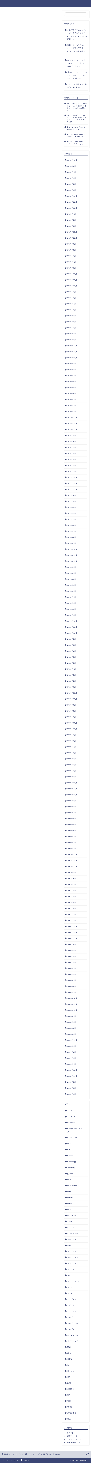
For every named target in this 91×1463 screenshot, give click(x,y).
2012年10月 (72, 561)
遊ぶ (69, 1419)
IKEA (69, 1144)
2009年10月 (72, 729)
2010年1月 (71, 717)
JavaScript (71, 1168)
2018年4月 (71, 214)
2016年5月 (71, 316)
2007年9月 (71, 872)
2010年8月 (71, 711)
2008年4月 (71, 831)
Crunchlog (10, 3)
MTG (69, 1209)
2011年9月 (71, 639)
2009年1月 (71, 777)
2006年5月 (71, 968)
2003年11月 (72, 1076)
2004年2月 (71, 1058)
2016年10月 (72, 286)
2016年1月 (71, 340)
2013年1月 (71, 543)
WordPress (71, 1215)
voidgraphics (80, 108)
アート (70, 1221)
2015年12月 (72, 346)
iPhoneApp (71, 1162)
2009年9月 (71, 735)
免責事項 (26, 1460)
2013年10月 (72, 489)
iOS (68, 1150)
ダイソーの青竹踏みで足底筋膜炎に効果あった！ (77, 86)
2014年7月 (71, 447)
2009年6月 (71, 753)
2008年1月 (71, 849)
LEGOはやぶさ (73, 1185)
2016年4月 (71, 322)
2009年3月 (71, 765)
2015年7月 (71, 376)
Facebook (71, 1123)
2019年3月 (71, 178)
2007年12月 (72, 855)
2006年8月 (71, 950)
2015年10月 (72, 358)
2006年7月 (71, 956)
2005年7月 (71, 1028)
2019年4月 (71, 172)
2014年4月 (71, 465)
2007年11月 (72, 861)
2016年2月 (71, 334)
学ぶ (69, 1353)
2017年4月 (71, 262)
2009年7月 (71, 747)
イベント (70, 1227)
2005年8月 (71, 1022)
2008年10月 (72, 795)
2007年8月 (71, 879)
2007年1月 (71, 920)
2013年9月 (71, 495)
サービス (70, 1269)
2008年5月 (71, 825)
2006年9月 (71, 944)
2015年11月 (72, 352)
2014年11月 (72, 424)
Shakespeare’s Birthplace (15, 273)
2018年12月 (72, 196)
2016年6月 (71, 310)
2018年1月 (71, 226)
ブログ (70, 1317)
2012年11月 (72, 555)
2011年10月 (72, 633)
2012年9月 (71, 567)
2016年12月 (72, 274)
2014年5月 (71, 459)
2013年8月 (71, 501)
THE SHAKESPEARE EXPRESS (19, 276)
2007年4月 (71, 902)
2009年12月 (72, 723)
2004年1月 (71, 1064)
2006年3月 (71, 980)
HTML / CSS (72, 1138)
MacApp (70, 1198)
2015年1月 (71, 411)
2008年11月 (72, 789)
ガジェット (71, 1239)
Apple (69, 1111)
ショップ (70, 1275)
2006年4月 (71, 974)
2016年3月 (71, 328)
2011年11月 (72, 627)
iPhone (70, 1156)
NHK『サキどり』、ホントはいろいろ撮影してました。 (77, 106)
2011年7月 (71, 651)
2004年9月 (71, 1046)
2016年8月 (71, 298)
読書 (69, 1401)
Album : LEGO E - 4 (75, 136)
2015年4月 (71, 394)
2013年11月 (72, 483)
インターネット (73, 1233)
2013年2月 (71, 537)
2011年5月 (71, 663)
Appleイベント (73, 1117)
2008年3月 (71, 837)
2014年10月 (72, 429)
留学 (69, 1395)
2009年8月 (71, 741)
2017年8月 (71, 250)
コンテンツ (71, 1263)
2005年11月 (72, 1004)
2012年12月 (72, 549)
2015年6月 (71, 382)
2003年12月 (72, 1070)
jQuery (70, 1174)
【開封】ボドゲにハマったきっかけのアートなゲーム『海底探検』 (77, 75)
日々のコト (71, 1371)
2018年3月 (71, 220)
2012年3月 (71, 603)
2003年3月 (71, 1088)
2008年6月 (71, 819)
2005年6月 (71, 1034)
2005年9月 (71, 1016)
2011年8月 (71, 645)
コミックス (71, 1251)
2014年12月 (72, 418)
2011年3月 (71, 675)
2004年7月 (71, 1052)
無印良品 (70, 1389)
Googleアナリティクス (74, 1130)
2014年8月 (71, 441)
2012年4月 (71, 597)
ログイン (70, 1433)
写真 (69, 1347)
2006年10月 (72, 938)
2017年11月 (72, 238)
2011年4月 (71, 669)
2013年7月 (71, 507)
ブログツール (72, 1323)
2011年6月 (71, 657)
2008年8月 (71, 807)
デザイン (70, 1305)
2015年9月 (71, 364)
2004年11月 (72, 1040)
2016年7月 (71, 304)
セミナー (70, 1287)
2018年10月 (72, 208)
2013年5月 (71, 519)
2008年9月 (71, 801)
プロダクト (71, 1329)
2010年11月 (72, 693)
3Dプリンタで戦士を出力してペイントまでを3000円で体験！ (76, 63)
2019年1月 (71, 190)
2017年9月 (71, 244)
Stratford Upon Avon (13, 269)
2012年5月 (71, 591)
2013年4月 (71, 525)
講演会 (70, 1407)
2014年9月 (71, 436)
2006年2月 (71, 986)
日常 (6, 14)
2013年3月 (71, 531)
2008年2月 (71, 843)
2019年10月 (72, 160)
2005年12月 (72, 998)
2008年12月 (72, 783)
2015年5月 (71, 388)
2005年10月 (72, 1010)
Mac (69, 1192)
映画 (69, 1383)
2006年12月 (72, 926)
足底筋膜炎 (71, 1413)
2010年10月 (72, 699)
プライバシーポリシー (12, 1460)
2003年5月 (71, 1082)
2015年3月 (71, 400)
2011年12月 (72, 621)
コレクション (72, 1257)
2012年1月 (71, 615)
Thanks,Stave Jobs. (75, 127)
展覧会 (70, 1359)
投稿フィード (72, 1436)
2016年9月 (71, 292)
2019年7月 (71, 166)
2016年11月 (72, 280)
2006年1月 (71, 992)
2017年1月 (71, 268)
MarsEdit (71, 1203)
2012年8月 (71, 573)
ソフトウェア (72, 1293)
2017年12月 (72, 232)
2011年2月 (71, 681)
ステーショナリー (74, 1281)
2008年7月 (71, 813)
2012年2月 (71, 609)
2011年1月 (71, 687)
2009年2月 (71, 771)
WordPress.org (73, 1442)
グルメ (70, 1245)
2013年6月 (71, 513)
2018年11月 (72, 202)
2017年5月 (71, 256)
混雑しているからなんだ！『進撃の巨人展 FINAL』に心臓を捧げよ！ (76, 49)
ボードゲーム (72, 1335)
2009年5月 (71, 759)
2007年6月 (71, 890)
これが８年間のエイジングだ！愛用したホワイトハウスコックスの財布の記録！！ (77, 34)
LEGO (69, 1180)
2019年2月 (71, 184)
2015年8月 (71, 370)
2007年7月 (71, 884)
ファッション (72, 1311)
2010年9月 (71, 705)
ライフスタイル (73, 1341)
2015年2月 (71, 406)
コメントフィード (74, 1439)
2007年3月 (71, 908)
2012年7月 (71, 579)
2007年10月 (72, 867)
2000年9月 (71, 1094)
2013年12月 (72, 477)
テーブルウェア (73, 1299)
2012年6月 (71, 585)
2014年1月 (71, 471)
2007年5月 (71, 897)
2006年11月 (72, 932)
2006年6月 (71, 962)
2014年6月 (71, 453)
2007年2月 (71, 914)
